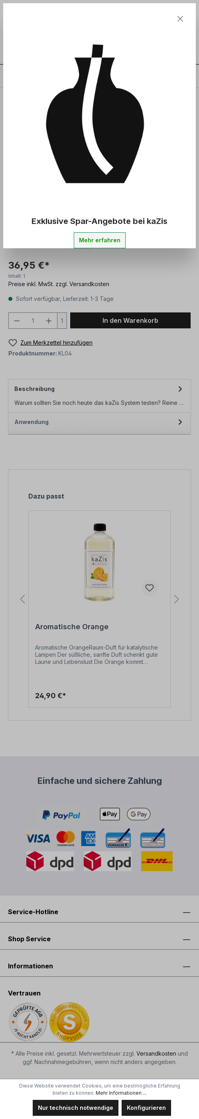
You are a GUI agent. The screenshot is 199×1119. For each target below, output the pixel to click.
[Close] (180, 19)
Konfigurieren (146, 1107)
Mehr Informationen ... (121, 1093)
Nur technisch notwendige (75, 1107)
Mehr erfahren (99, 240)
